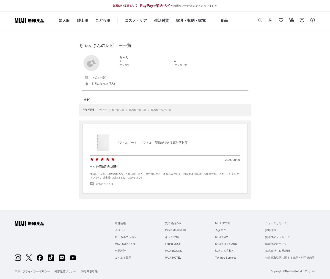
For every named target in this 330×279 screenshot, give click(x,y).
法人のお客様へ (224, 250)
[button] (260, 20)
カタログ (220, 230)
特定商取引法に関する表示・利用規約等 (290, 257)
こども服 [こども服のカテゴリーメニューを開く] (102, 20)
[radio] (92, 159)
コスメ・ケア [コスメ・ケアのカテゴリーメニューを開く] (136, 20)
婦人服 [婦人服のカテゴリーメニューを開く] (64, 20)
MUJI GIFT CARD (226, 244)
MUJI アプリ (223, 223)
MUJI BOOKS (173, 250)
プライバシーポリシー (36, 271)
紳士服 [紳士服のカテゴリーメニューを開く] (82, 20)
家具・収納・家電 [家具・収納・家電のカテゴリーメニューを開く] (191, 20)
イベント (120, 230)
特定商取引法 (89, 271)
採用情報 (270, 230)
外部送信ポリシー (66, 271)
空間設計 (120, 250)
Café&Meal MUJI (175, 230)
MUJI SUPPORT (125, 244)
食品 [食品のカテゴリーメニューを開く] (224, 20)
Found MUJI (172, 244)
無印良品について (276, 244)
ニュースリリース (276, 223)
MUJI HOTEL (173, 257)
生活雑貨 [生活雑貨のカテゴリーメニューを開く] (161, 20)
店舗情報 (120, 223)
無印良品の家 (173, 223)
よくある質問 (123, 257)
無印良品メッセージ (277, 237)
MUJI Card (221, 237)
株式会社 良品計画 (277, 250)
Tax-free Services (225, 257)
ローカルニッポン (126, 237)
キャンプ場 (172, 237)
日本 (17, 271)
